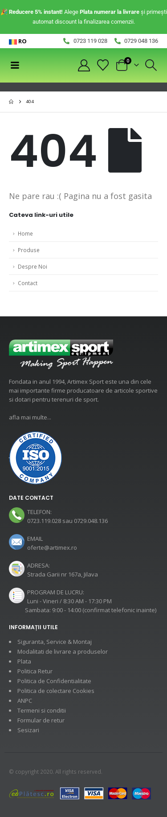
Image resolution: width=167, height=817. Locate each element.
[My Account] (84, 65)
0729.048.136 (91, 521)
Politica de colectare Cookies (55, 691)
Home (25, 233)
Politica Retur (35, 671)
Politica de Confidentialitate (54, 681)
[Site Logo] (43, 65)
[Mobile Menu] (14, 65)
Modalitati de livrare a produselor (62, 651)
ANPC (24, 701)
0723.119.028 (44, 521)
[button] (151, 65)
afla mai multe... (30, 417)
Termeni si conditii (41, 710)
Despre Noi (32, 266)
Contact (27, 282)
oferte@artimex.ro (52, 547)
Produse (29, 249)
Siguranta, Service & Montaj (54, 642)
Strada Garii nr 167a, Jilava (62, 574)
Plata (24, 661)
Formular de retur (41, 720)
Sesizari (28, 730)
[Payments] (80, 792)
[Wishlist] (103, 65)
